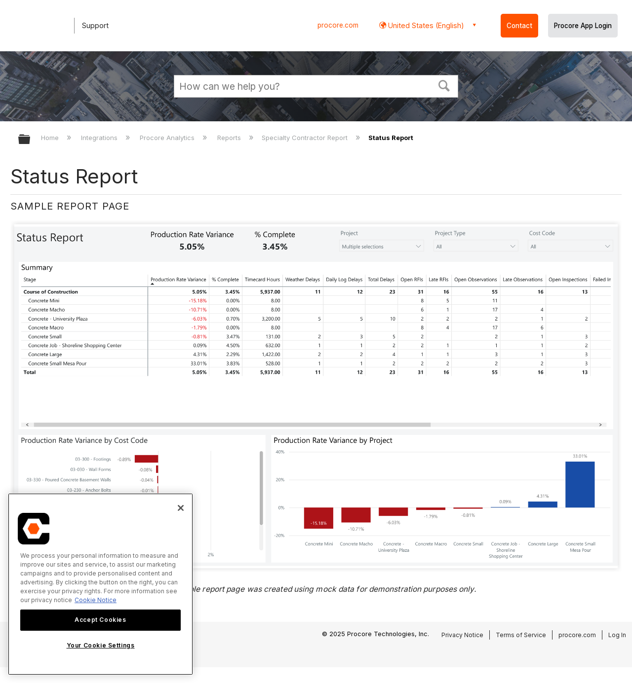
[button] (444, 85)
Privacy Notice (462, 635)
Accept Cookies (100, 619)
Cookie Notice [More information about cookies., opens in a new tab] (96, 600)
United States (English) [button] (425, 25)
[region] (100, 584)
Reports (230, 138)
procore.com (337, 25)
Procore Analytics (168, 138)
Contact (519, 26)
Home (51, 138)
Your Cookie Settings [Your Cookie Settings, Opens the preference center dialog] (101, 645)
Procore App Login (583, 26)
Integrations (100, 138)
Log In (617, 635)
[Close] (181, 508)
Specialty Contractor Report (306, 138)
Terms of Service (521, 635)
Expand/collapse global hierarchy (30, 140)
